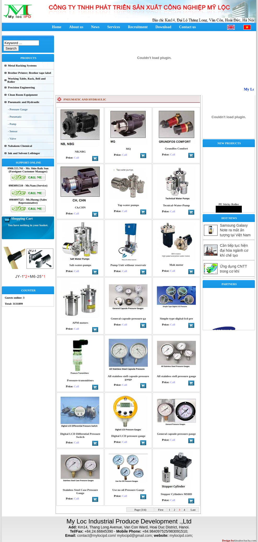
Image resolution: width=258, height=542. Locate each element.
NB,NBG (80, 151)
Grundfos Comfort (176, 148)
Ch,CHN (80, 207)
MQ (128, 148)
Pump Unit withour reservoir (128, 265)
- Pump (12, 123)
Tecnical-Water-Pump (176, 205)
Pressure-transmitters (80, 380)
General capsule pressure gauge (176, 433)
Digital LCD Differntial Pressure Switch (80, 435)
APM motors (80, 322)
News (95, 27)
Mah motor (176, 264)
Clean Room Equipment (23, 94)
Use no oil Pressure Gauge (128, 489)
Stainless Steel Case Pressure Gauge (80, 491)
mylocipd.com (180, 535)
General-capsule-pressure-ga (128, 318)
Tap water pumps (128, 205)
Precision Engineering (21, 87)
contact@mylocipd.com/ (96, 535)
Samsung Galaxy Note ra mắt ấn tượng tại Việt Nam (235, 230)
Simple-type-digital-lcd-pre (176, 318)
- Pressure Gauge (17, 109)
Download (163, 27)
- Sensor (12, 131)
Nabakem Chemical (20, 145)
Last (193, 509)
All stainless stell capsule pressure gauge (128, 378)
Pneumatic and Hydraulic (23, 102)
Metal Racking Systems (22, 65)
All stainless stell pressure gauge (176, 376)
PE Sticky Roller (229, 206)
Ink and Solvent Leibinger (24, 153)
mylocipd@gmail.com (134, 535)
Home (56, 27)
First (160, 509)
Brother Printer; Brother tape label (29, 72)
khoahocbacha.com (245, 540)
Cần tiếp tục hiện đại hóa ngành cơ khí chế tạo (234, 250)
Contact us (187, 27)
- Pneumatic (15, 116)
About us (76, 27)
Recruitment (138, 27)
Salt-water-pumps (80, 265)
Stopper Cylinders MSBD (176, 494)
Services (113, 27)
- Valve (12, 138)
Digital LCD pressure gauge (128, 435)
